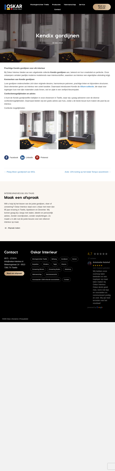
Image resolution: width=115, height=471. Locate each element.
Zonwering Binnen (38, 269)
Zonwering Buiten (54, 269)
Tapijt (55, 264)
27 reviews (92, 258)
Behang (54, 259)
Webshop (68, 269)
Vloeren (63, 264)
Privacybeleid (24, 319)
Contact (66, 279)
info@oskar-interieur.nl (13, 261)
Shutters (46, 264)
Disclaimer (15, 319)
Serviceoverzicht (51, 274)
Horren (74, 259)
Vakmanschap (36, 274)
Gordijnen (64, 259)
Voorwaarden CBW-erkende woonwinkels (45, 279)
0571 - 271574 (10, 258)
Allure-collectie (87, 87)
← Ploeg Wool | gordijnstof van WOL (19, 172)
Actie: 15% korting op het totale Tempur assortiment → (88, 172)
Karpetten (35, 264)
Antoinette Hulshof (101, 262)
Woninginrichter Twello (39, 259)
